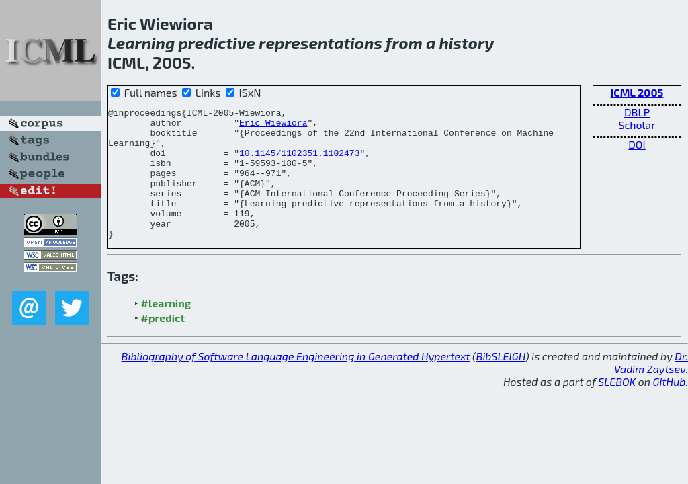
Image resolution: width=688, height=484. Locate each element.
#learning (166, 329)
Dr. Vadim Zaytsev (651, 388)
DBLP (637, 112)
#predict (163, 343)
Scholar (636, 124)
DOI (637, 144)
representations (320, 42)
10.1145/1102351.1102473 (299, 163)
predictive (217, 42)
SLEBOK (617, 407)
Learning (141, 42)
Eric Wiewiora (273, 126)
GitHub (669, 407)
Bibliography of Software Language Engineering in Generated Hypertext (296, 382)
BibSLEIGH (500, 382)
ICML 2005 (637, 92)
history (466, 42)
